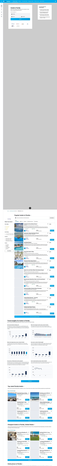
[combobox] (21, 14)
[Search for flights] (1, 4)
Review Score (30, 221)
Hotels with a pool (8, 238)
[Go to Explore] (1, 10)
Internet (7, 248)
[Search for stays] (1, 6)
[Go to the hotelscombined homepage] (6, 1)
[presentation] (30, 215)
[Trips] (1, 12)
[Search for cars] (1, 8)
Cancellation (8, 247)
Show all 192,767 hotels (11, 390)
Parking (7, 246)
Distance (36, 221)
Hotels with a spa (8, 239)
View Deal (52, 230)
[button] (1, 1)
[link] (9, 251)
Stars (25, 221)
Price (21, 221)
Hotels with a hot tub (9, 240)
